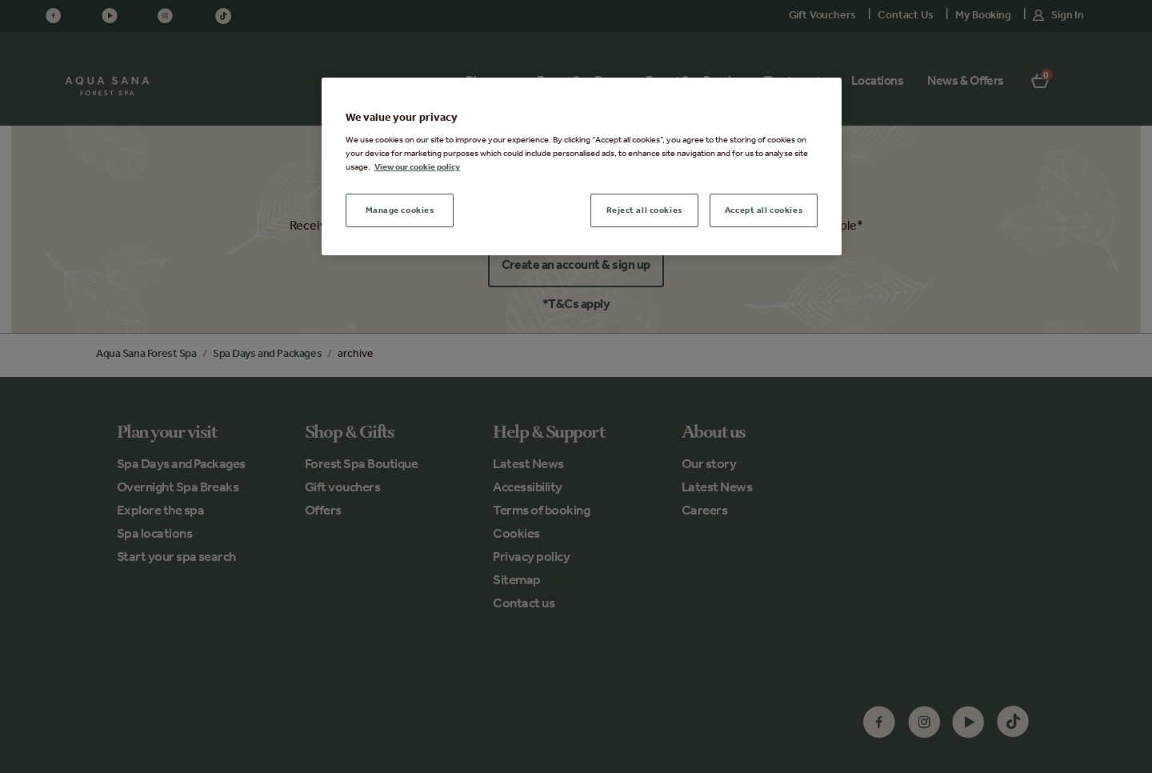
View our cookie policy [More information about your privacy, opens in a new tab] (417, 166)
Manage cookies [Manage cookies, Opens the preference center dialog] (400, 209)
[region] (582, 167)
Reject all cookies (644, 209)
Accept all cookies (763, 209)
